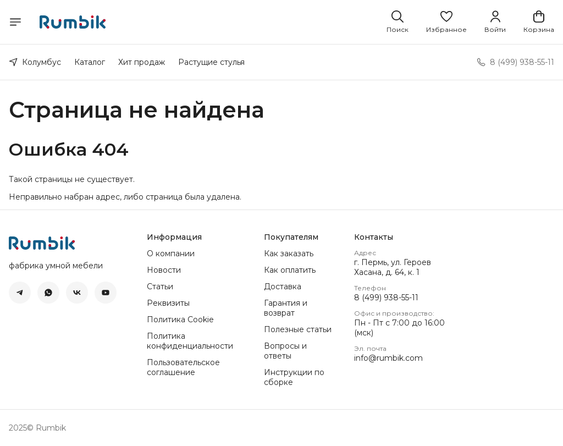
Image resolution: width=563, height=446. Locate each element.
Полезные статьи (298, 329)
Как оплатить (290, 270)
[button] (446, 22)
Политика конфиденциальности (190, 341)
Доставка (282, 286)
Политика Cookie (180, 319)
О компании (171, 253)
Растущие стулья (211, 62)
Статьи (160, 286)
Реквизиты (168, 303)
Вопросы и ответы (285, 351)
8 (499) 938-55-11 (386, 297)
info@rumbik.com (388, 358)
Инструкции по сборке (294, 377)
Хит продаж (141, 62)
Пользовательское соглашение (183, 367)
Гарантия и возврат (285, 308)
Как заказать (288, 253)
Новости (164, 270)
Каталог (89, 62)
